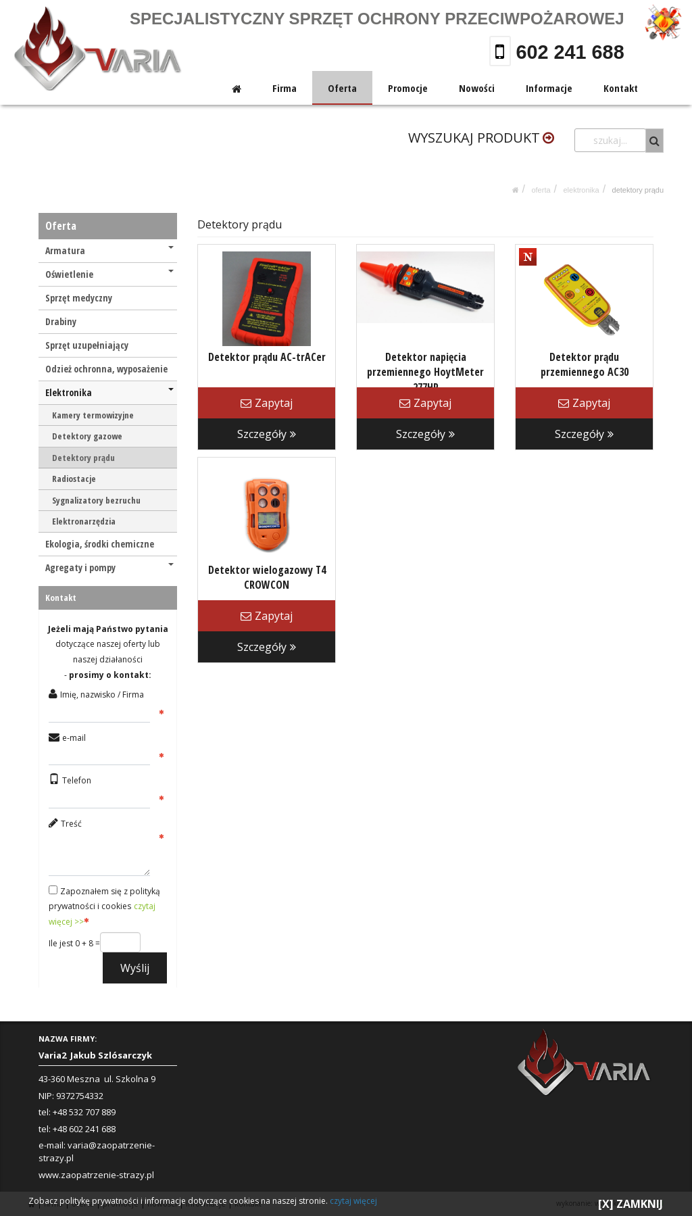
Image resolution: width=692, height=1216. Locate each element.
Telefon (76, 780)
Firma (286, 88)
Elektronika (581, 190)
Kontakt (620, 88)
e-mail (74, 738)
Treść (71, 823)
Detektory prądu (638, 190)
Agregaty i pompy (109, 567)
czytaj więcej (353, 1201)
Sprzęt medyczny (78, 297)
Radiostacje (74, 478)
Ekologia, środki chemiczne (99, 543)
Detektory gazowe (87, 436)
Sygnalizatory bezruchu (96, 500)
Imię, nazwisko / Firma (102, 694)
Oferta (343, 88)
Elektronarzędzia (84, 521)
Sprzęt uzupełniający (86, 345)
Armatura (109, 250)
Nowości (477, 88)
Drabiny (60, 321)
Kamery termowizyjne (93, 415)
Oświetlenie (109, 274)
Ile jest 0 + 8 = (74, 943)
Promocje (408, 88)
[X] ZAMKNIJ (630, 1203)
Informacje (549, 88)
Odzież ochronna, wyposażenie (106, 368)
